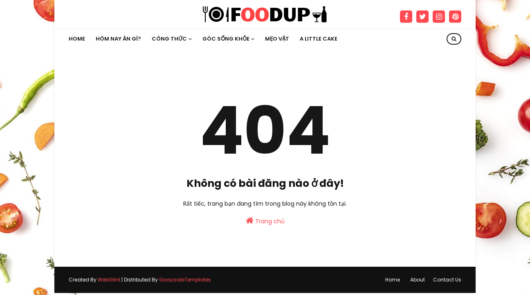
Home (392, 279)
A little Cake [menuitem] (318, 39)
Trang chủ (265, 220)
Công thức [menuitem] (169, 39)
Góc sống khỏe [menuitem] (225, 39)
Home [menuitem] (77, 39)
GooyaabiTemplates (185, 279)
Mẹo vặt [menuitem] (277, 39)
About (417, 279)
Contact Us (447, 279)
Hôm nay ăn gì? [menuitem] (118, 39)
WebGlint (109, 279)
